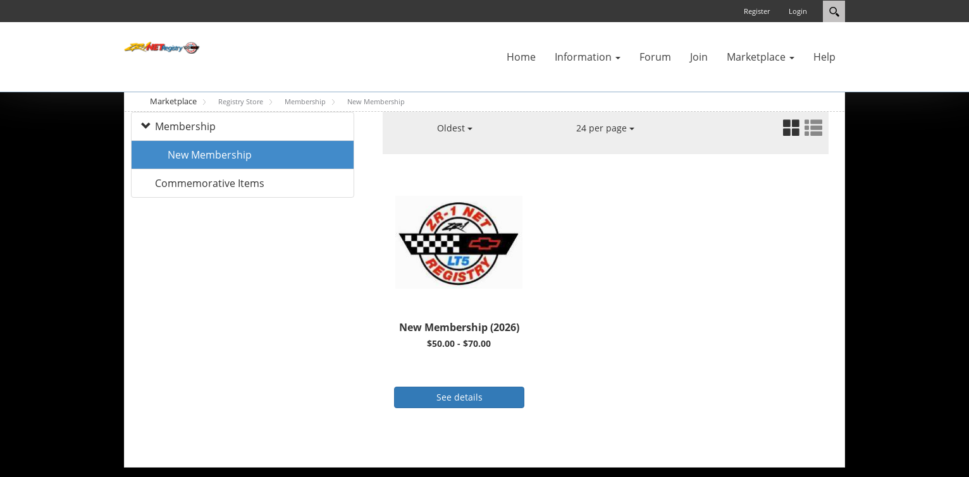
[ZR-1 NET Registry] (162, 46)
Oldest (454, 128)
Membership (185, 126)
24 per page (605, 128)
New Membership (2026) (459, 327)
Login (798, 11)
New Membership (210, 155)
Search (834, 11)
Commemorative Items (209, 183)
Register (757, 11)
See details (459, 397)
